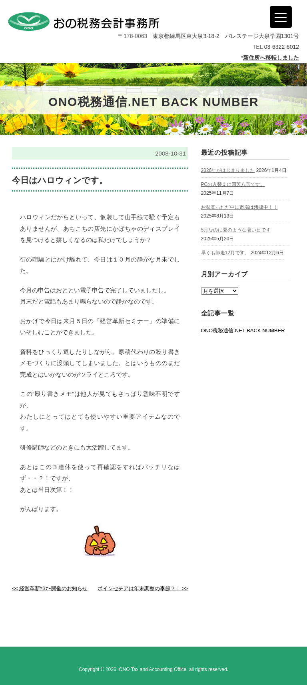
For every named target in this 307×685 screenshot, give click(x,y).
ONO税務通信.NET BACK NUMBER (243, 331)
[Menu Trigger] (281, 17)
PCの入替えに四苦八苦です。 (233, 184)
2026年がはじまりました (228, 170)
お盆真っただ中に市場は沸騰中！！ (239, 207)
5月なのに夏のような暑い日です (236, 230)
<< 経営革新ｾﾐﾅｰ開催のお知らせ (50, 588)
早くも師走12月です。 (225, 253)
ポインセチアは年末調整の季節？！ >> (143, 588)
